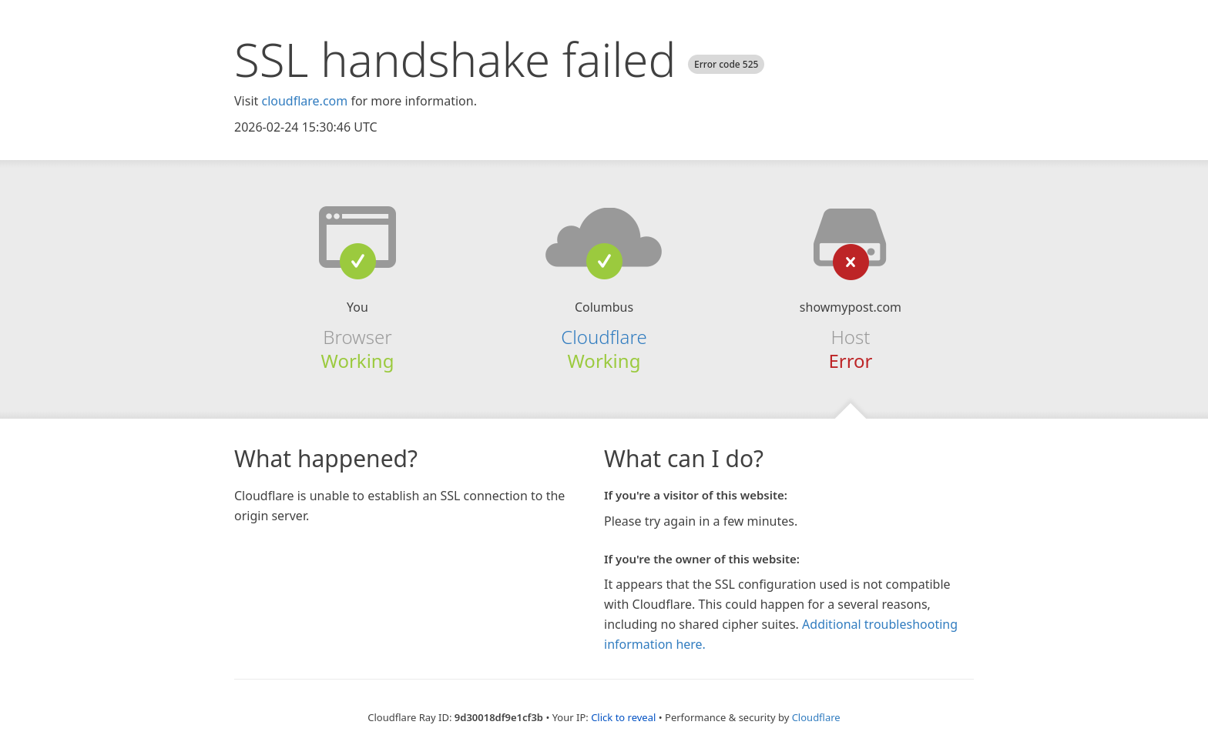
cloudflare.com (304, 100)
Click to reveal (623, 717)
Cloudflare (603, 336)
